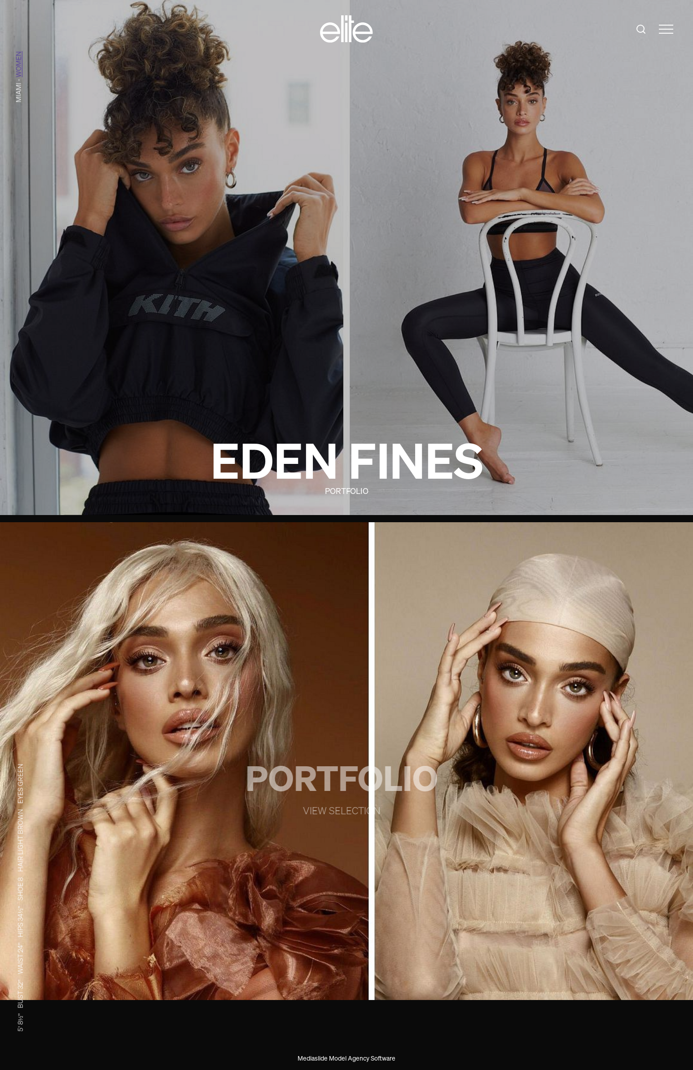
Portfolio (346, 490)
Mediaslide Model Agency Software (346, 1058)
